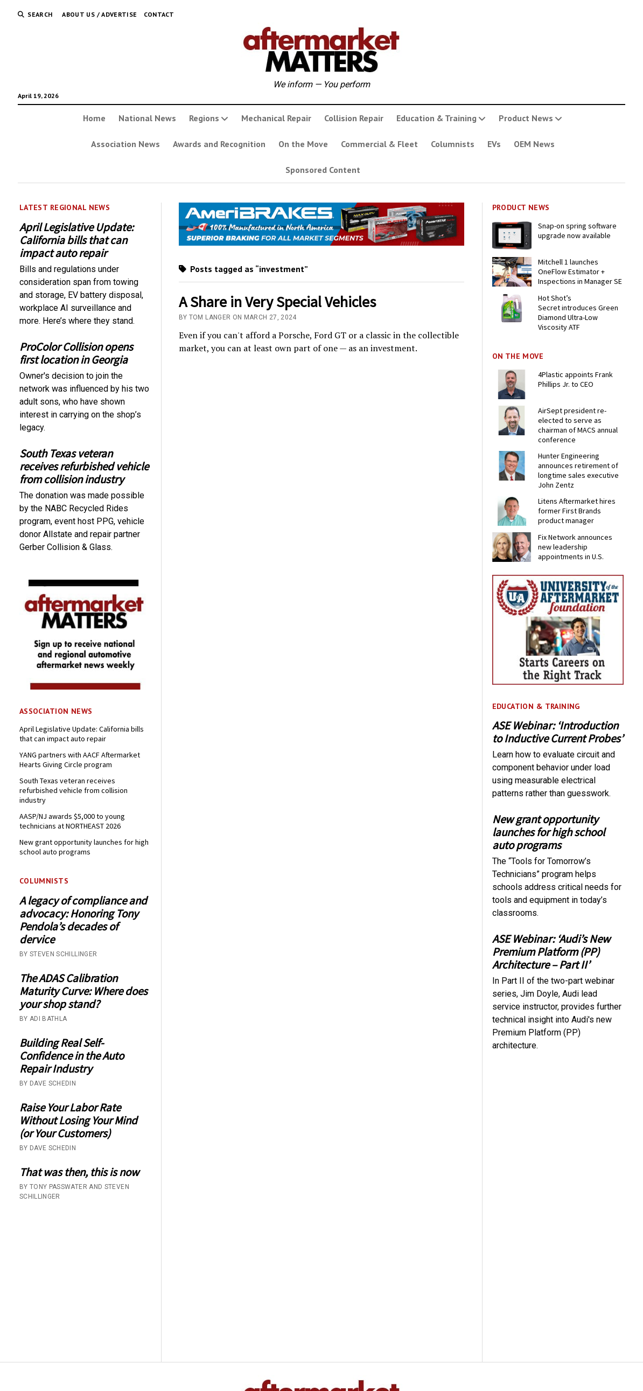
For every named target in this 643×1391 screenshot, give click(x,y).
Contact (159, 14)
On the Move (303, 143)
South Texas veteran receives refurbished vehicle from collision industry (84, 466)
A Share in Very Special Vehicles (277, 301)
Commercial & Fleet (379, 143)
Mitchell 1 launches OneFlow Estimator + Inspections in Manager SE (580, 271)
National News (147, 118)
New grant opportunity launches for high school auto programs (84, 847)
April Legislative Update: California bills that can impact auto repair (76, 240)
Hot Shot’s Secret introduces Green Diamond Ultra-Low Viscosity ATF (578, 312)
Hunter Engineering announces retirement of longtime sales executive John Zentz (578, 470)
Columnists (452, 143)
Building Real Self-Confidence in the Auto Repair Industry (71, 1056)
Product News (526, 118)
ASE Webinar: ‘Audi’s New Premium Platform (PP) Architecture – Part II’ (551, 952)
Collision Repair (353, 118)
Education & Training (436, 118)
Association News (125, 143)
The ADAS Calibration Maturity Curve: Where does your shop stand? (83, 991)
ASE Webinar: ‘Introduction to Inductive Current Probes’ (557, 732)
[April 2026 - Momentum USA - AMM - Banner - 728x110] (322, 243)
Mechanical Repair (276, 118)
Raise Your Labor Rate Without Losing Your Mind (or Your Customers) (78, 1120)
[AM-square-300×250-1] (85, 686)
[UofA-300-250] (558, 682)
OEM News (534, 143)
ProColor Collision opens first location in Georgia (76, 353)
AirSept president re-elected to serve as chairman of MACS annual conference (578, 425)
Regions (204, 118)
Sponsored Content (322, 169)
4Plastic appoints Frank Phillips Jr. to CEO (575, 379)
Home (94, 118)
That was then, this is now (79, 1172)
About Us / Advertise (99, 14)
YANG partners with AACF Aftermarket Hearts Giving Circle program (79, 759)
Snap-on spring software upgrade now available (577, 230)
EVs (494, 143)
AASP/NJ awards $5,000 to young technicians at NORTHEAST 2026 (72, 821)
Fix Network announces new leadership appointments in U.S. (575, 546)
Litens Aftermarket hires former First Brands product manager (577, 510)
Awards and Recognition (219, 143)
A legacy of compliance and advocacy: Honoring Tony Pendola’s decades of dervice (83, 920)
